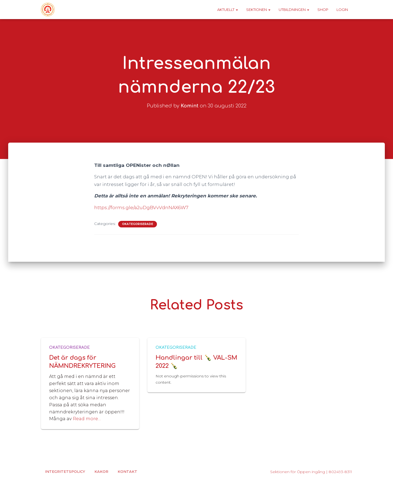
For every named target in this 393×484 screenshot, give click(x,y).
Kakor (101, 471)
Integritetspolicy (65, 471)
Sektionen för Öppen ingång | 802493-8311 (311, 471)
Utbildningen (294, 9)
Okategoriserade (137, 224)
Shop (322, 9)
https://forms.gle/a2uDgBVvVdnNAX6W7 (141, 207)
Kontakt (127, 471)
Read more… (87, 418)
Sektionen (258, 9)
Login (342, 9)
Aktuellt (227, 9)
